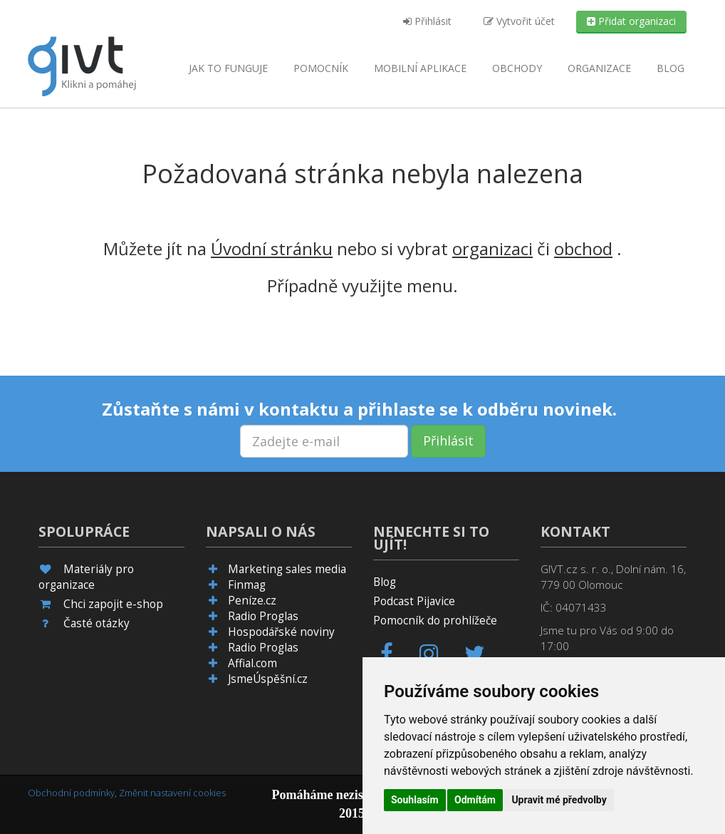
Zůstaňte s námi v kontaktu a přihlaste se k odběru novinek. (359, 409)
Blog (670, 68)
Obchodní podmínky (71, 792)
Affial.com (252, 663)
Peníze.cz (252, 600)
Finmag (247, 584)
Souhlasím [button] (415, 799)
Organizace (599, 68)
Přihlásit (427, 21)
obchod (583, 248)
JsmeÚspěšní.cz (268, 678)
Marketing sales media (287, 569)
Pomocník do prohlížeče (435, 620)
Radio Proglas (263, 616)
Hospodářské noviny (281, 631)
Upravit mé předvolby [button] (558, 799)
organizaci (492, 248)
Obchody (517, 68)
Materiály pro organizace (86, 577)
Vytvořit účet (519, 21)
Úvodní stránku (272, 248)
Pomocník (320, 68)
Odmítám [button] (475, 799)
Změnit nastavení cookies (172, 792)
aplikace (420, 68)
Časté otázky (96, 623)
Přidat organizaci (631, 21)
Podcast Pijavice (414, 601)
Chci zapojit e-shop (113, 604)
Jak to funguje (228, 68)
